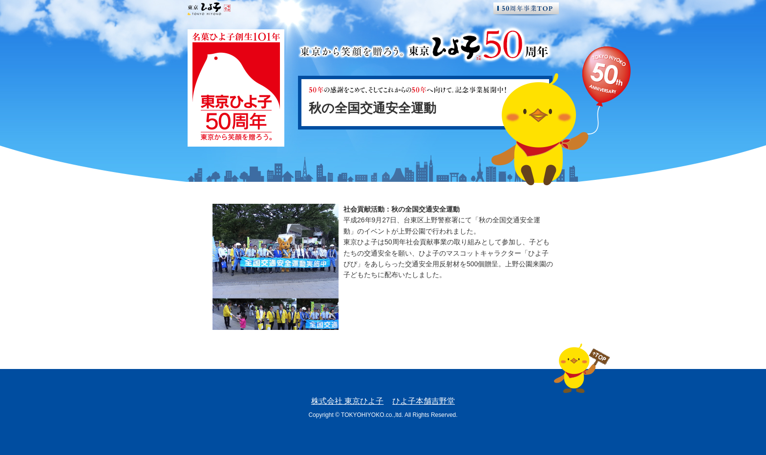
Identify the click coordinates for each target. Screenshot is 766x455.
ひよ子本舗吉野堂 (423, 401)
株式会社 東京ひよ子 (347, 401)
